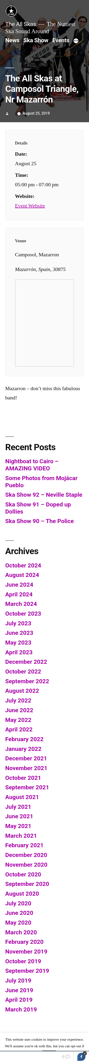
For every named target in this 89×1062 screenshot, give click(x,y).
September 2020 (27, 883)
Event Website (30, 205)
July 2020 (18, 903)
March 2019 (21, 1009)
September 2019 (27, 970)
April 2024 (19, 594)
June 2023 (19, 632)
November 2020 (26, 864)
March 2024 (21, 603)
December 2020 (26, 854)
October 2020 (23, 874)
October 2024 (23, 565)
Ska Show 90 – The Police (39, 521)
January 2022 (23, 748)
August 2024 (22, 574)
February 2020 (24, 941)
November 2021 (26, 768)
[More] (76, 41)
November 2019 (26, 951)
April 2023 (19, 652)
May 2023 (18, 642)
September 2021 (27, 787)
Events (60, 40)
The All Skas (20, 24)
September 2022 (27, 681)
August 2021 (22, 797)
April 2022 (19, 729)
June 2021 (19, 816)
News (12, 40)
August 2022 (22, 690)
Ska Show (35, 40)
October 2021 (23, 777)
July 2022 (18, 700)
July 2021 (18, 806)
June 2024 (19, 584)
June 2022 (19, 710)
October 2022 (23, 671)
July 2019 (18, 980)
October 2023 (23, 613)
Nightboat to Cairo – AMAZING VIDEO (32, 465)
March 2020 (21, 932)
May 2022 (18, 719)
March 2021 (21, 835)
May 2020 (18, 922)
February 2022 (24, 739)
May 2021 (18, 826)
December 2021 (26, 758)
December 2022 (26, 661)
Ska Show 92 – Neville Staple (43, 494)
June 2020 (19, 912)
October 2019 (23, 961)
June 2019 (19, 990)
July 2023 (18, 623)
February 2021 (24, 845)
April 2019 (19, 999)
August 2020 (22, 893)
